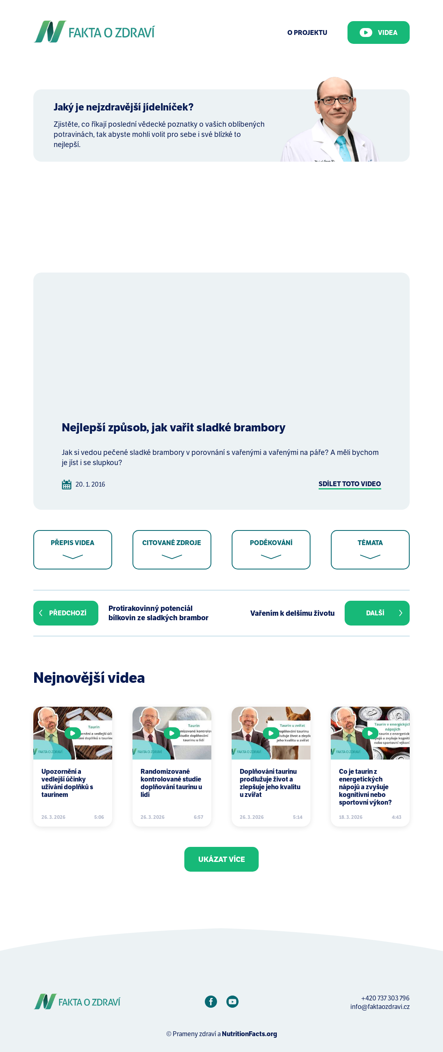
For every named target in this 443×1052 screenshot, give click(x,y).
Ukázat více (221, 859)
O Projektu (307, 32)
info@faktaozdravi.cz (380, 1006)
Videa (378, 32)
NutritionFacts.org (249, 1034)
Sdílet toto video (350, 484)
